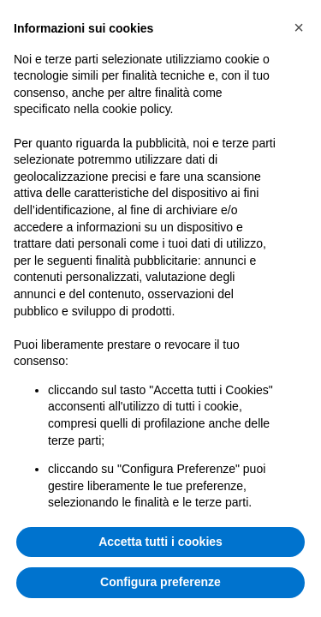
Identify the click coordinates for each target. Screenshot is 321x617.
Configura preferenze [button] (160, 582)
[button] (298, 27)
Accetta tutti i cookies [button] (160, 541)
